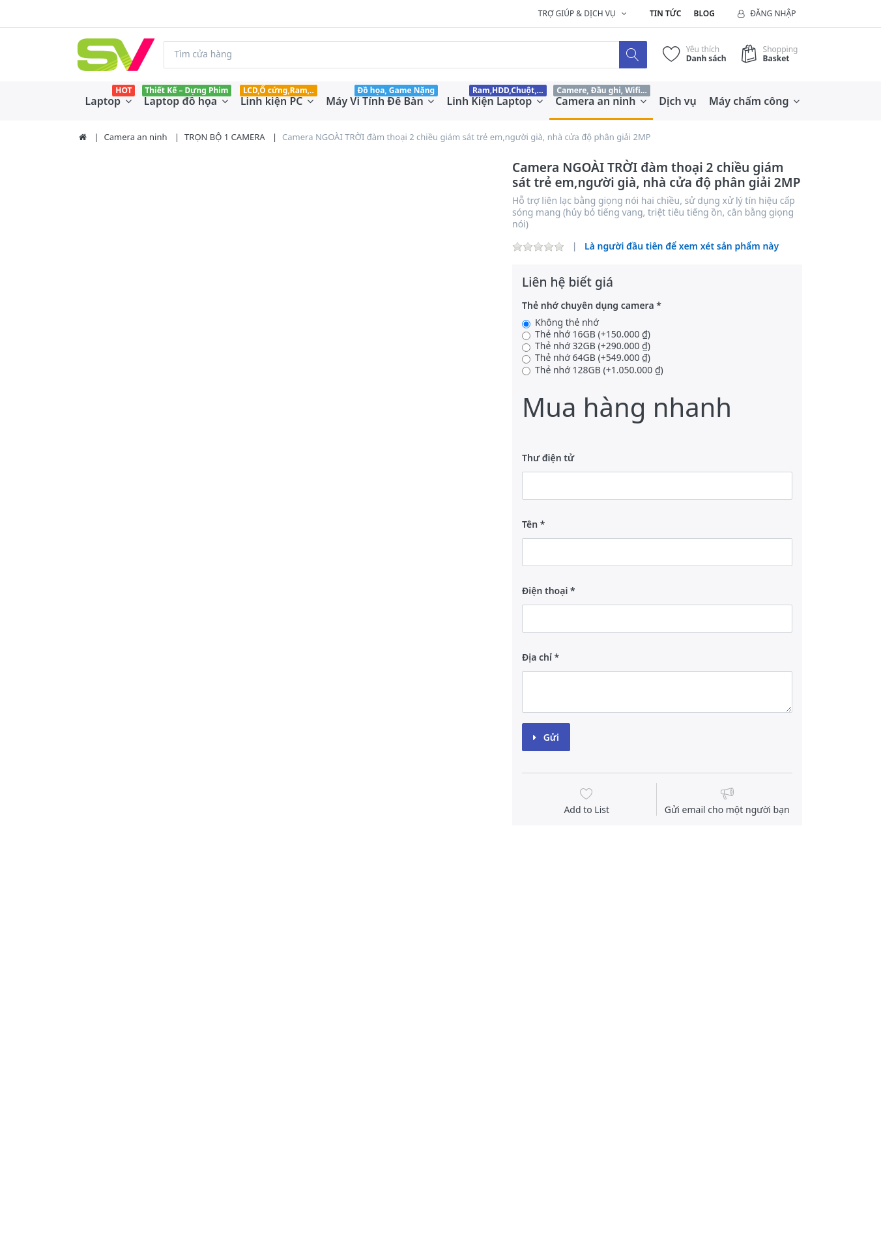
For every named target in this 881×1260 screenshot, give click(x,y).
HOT (123, 90)
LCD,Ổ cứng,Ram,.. (278, 90)
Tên (530, 524)
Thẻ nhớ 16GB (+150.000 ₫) (592, 335)
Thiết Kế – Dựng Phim (186, 90)
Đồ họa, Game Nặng (396, 90)
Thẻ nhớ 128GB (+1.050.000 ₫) (599, 370)
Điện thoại (545, 590)
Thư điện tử (548, 457)
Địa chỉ (537, 657)
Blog (704, 13)
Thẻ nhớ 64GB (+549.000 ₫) (592, 358)
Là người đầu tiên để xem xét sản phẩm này (682, 246)
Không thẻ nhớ (567, 322)
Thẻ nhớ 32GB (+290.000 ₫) (592, 346)
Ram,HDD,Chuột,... (507, 90)
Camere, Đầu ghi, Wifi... (601, 90)
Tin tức (665, 13)
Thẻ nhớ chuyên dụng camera (588, 305)
